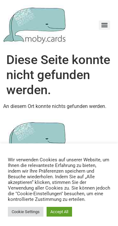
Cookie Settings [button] (26, 211)
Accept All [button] (59, 211)
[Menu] (104, 25)
